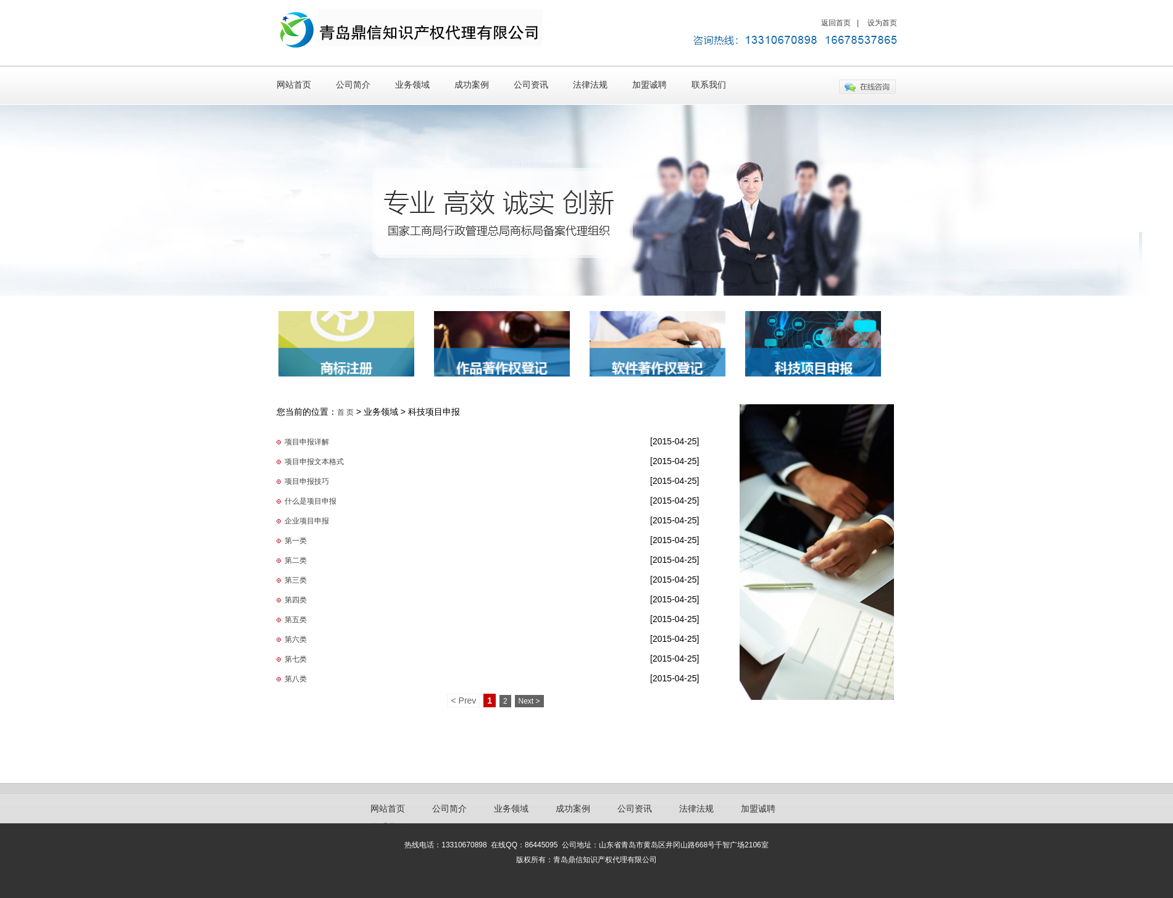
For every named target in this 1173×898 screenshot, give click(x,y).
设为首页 (882, 23)
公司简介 (353, 84)
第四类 (296, 600)
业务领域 (412, 84)
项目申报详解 (307, 442)
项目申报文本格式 (314, 461)
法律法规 (590, 84)
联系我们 (708, 84)
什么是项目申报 (310, 501)
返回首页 (836, 23)
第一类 (296, 540)
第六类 (296, 639)
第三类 (296, 580)
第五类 (296, 619)
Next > (529, 701)
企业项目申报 (307, 521)
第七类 (296, 659)
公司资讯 (531, 84)
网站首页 (294, 84)
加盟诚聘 (649, 84)
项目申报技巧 (307, 481)
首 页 (345, 412)
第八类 (296, 679)
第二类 (296, 560)
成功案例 (471, 84)
